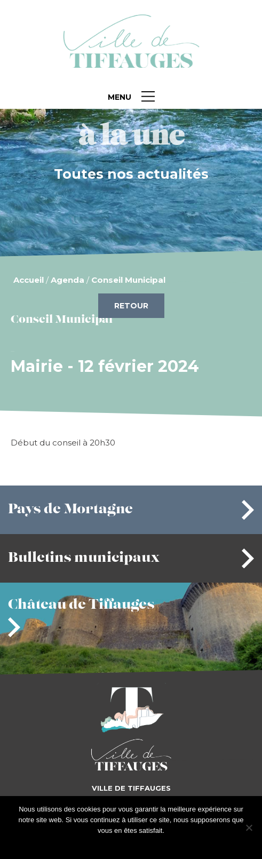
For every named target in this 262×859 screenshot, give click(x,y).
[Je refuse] (248, 827)
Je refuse (148, 844)
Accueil (28, 280)
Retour (131, 306)
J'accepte (114, 844)
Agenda (67, 280)
